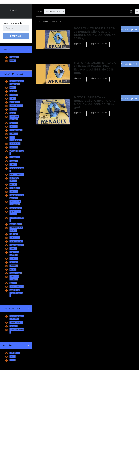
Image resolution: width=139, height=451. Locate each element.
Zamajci (13, 262)
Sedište (13, 134)
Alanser (13, 266)
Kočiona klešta (16, 286)
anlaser (13, 161)
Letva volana (15, 224)
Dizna (12, 269)
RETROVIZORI (15, 130)
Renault (14, 57)
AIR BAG (13, 147)
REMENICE (14, 237)
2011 (12, 360)
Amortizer (14, 102)
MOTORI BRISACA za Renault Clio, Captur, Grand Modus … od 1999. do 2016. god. (93, 101)
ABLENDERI (14, 143)
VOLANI (13, 258)
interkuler (14, 188)
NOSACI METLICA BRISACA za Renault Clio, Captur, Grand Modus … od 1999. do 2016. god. (95, 33)
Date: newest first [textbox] (53, 11)
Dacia (12, 60)
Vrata (12, 98)
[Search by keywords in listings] (16, 28)
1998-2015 (14, 353)
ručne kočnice (16, 241)
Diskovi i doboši (16, 174)
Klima (12, 113)
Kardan (13, 191)
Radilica (13, 234)
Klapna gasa (15, 208)
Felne (12, 87)
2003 (12, 356)
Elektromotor (15, 273)
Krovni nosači (16, 322)
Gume (13, 283)
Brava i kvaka (16, 105)
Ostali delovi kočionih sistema (16, 293)
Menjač (13, 123)
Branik (13, 164)
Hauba (13, 184)
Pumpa (13, 126)
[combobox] (54, 11)
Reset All (14, 14)
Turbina (13, 95)
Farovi (13, 109)
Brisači (13, 91)
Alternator (14, 157)
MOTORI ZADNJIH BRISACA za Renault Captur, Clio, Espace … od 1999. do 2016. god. (93, 67)
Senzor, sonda (16, 245)
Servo (13, 248)
